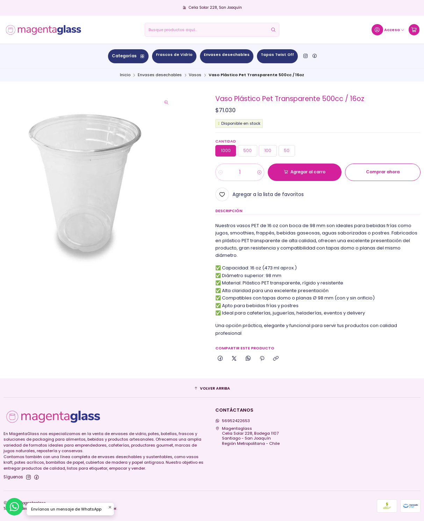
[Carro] (414, 30)
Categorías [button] (128, 56)
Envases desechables (227, 54)
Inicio (125, 75)
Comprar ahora (383, 172)
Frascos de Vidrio (174, 54)
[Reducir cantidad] (220, 172)
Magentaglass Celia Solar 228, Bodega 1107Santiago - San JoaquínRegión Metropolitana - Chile (247, 436)
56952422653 (232, 421)
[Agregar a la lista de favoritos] (259, 194)
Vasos (195, 75)
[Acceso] (388, 30)
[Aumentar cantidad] (259, 172)
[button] (212, 388)
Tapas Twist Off (277, 54)
